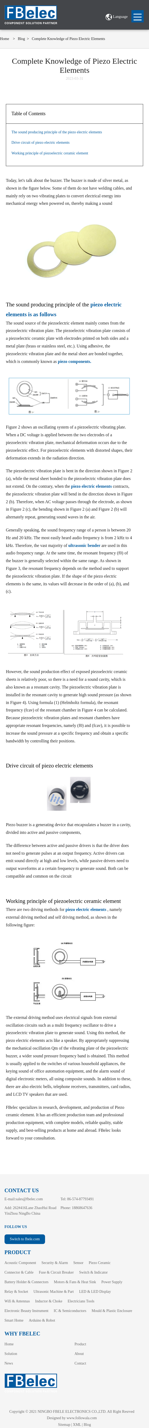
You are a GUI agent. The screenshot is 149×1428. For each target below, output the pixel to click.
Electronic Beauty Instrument (27, 1311)
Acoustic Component (20, 1263)
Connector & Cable (19, 1272)
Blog (21, 39)
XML (77, 1425)
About (79, 1354)
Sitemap (64, 1425)
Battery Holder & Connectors (27, 1282)
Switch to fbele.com (25, 1239)
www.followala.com (82, 1418)
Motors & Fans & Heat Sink (75, 1282)
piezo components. (74, 361)
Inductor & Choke (48, 1301)
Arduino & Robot (42, 1320)
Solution (11, 1354)
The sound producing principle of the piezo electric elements (56, 132)
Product (80, 1344)
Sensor (78, 1263)
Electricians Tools (81, 1301)
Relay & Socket (16, 1292)
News (9, 1363)
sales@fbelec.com (29, 1199)
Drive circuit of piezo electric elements (40, 143)
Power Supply (111, 1282)
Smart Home (14, 1320)
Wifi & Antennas (17, 1301)
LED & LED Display (95, 1292)
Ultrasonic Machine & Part (53, 1292)
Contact (80, 1363)
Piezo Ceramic (100, 1263)
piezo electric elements (92, 486)
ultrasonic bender (84, 545)
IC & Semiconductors (70, 1311)
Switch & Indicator (93, 1272)
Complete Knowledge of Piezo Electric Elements (68, 39)
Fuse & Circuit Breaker (56, 1272)
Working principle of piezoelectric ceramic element (49, 153)
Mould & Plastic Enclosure (112, 1311)
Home (4, 39)
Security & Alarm (54, 1263)
